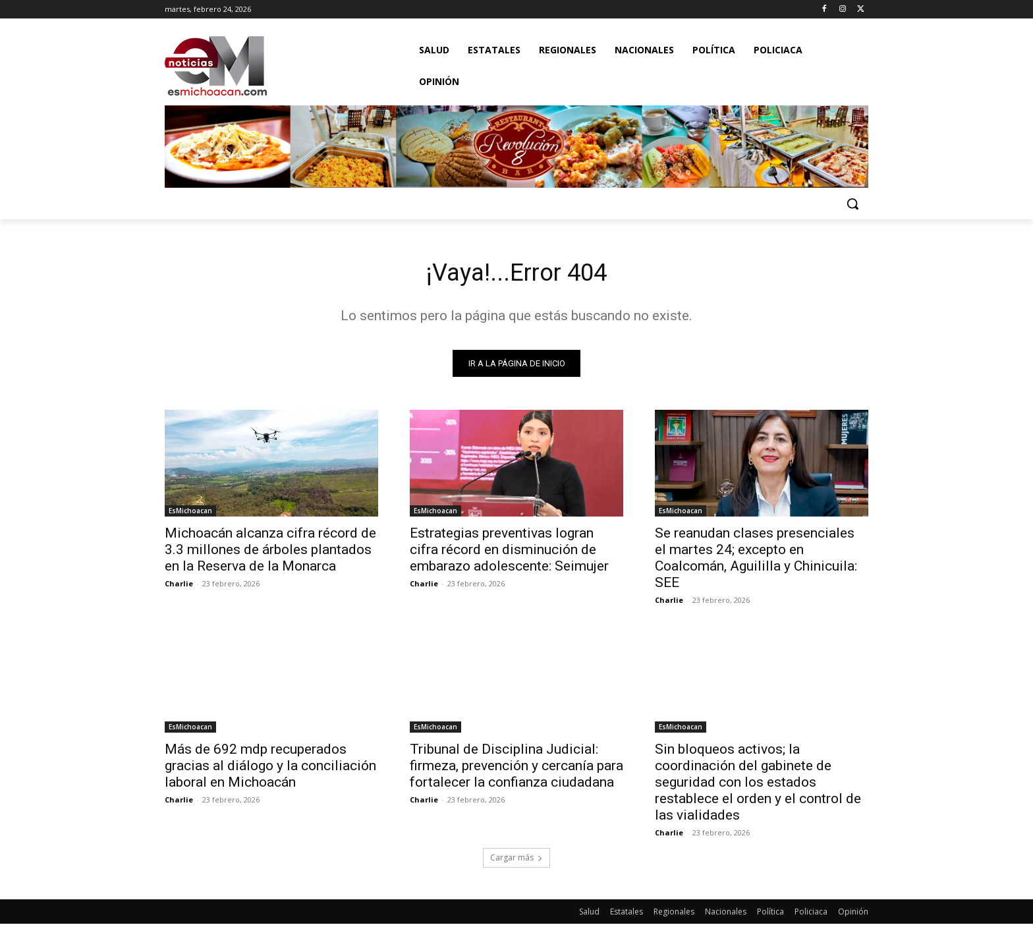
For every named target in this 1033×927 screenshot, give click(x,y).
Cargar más (516, 860)
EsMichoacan (190, 514)
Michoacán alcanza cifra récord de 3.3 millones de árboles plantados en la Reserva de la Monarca (270, 552)
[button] (852, 203)
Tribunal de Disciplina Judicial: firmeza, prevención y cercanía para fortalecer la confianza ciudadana (516, 768)
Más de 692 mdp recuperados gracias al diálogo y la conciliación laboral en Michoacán (270, 768)
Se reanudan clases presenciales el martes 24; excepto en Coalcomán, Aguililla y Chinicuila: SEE (756, 561)
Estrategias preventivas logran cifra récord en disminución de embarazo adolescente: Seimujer (509, 552)
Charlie (179, 587)
